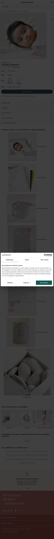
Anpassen (27, 282)
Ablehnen (10, 282)
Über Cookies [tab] (45, 259)
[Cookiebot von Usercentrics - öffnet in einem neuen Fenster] (45, 255)
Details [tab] (27, 259)
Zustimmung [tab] (9, 259)
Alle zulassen (44, 282)
